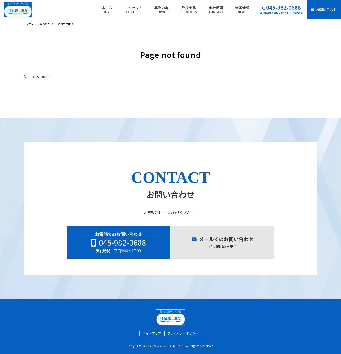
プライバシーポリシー (182, 333)
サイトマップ (152, 333)
